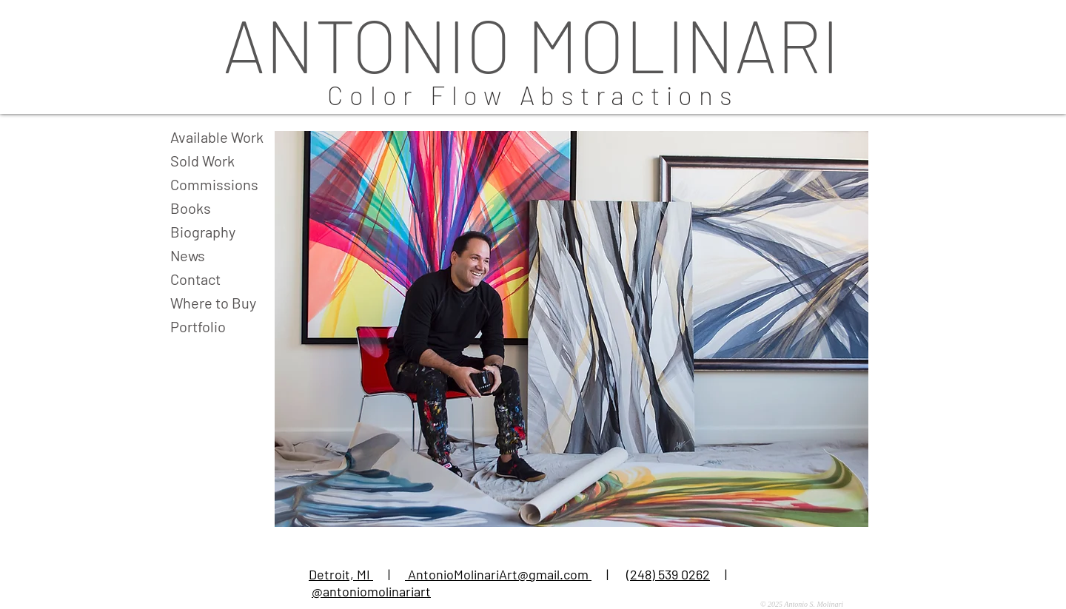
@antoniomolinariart (371, 591)
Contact (195, 279)
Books (190, 208)
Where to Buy (213, 303)
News (187, 255)
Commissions (214, 184)
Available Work (217, 137)
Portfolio (198, 326)
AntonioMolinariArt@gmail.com (498, 574)
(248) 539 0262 (668, 574)
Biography (202, 231)
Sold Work (202, 160)
